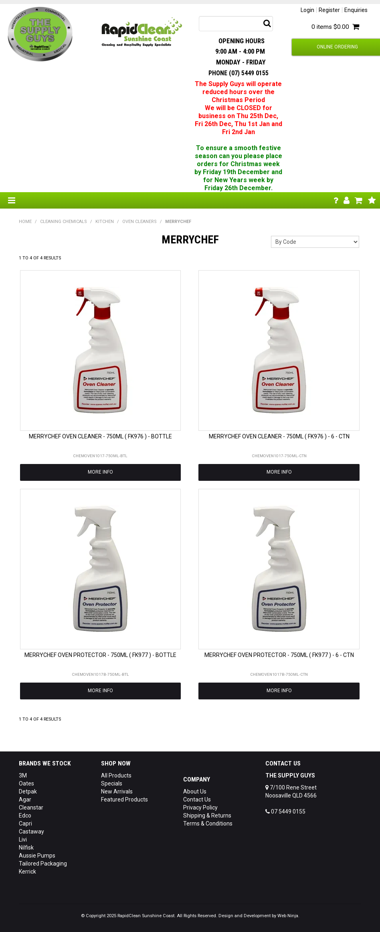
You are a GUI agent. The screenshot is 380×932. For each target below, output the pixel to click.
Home (25, 221)
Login (307, 10)
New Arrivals (117, 791)
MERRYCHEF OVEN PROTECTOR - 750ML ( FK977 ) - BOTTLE (100, 655)
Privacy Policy (200, 807)
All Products (116, 775)
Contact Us (197, 799)
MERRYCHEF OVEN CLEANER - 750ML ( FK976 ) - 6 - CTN (279, 436)
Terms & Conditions (207, 823)
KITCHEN (104, 221)
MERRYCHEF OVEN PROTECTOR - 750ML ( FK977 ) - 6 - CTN (279, 655)
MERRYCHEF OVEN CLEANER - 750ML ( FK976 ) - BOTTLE (100, 436)
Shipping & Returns (207, 815)
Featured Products (124, 799)
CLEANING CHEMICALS (63, 221)
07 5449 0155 (285, 811)
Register (329, 10)
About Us (194, 791)
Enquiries (356, 10)
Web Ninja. (288, 915)
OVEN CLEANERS (139, 221)
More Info (100, 472)
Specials (111, 783)
